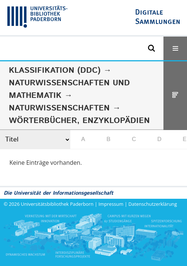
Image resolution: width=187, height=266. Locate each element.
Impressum (111, 204)
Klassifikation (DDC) (54, 70)
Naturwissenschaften (59, 108)
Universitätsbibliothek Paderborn (57, 204)
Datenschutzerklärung (152, 204)
